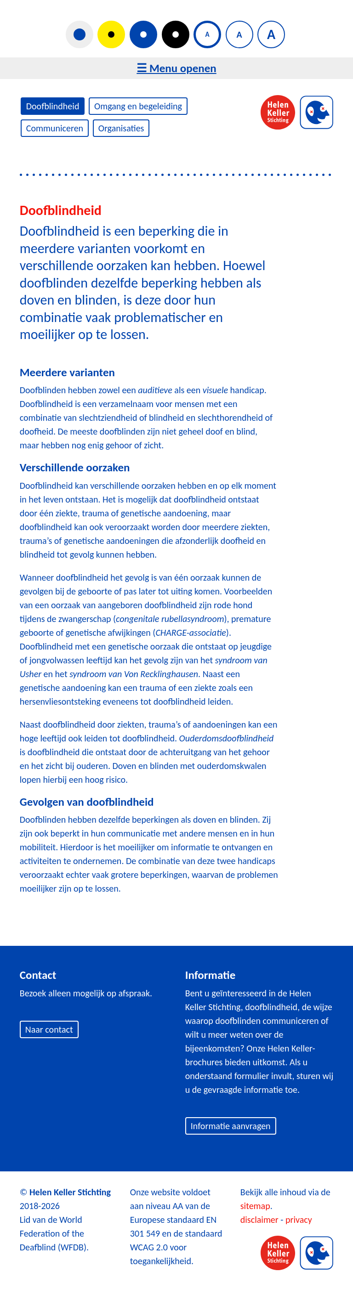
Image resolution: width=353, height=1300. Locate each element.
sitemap (255, 1205)
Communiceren (54, 128)
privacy (298, 1219)
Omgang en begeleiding (138, 106)
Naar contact (49, 1029)
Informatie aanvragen (231, 1125)
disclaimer (259, 1219)
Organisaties (121, 128)
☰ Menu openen (176, 68)
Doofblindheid (53, 106)
